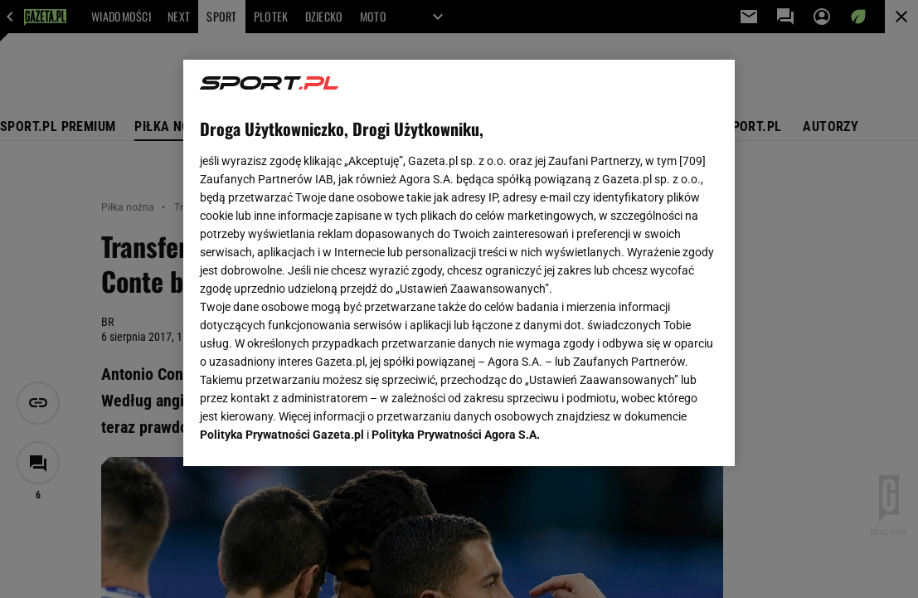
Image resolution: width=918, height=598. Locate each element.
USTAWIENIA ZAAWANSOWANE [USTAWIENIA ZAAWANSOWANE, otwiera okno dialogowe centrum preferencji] (309, 433)
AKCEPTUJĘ (661, 433)
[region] (458, 263)
